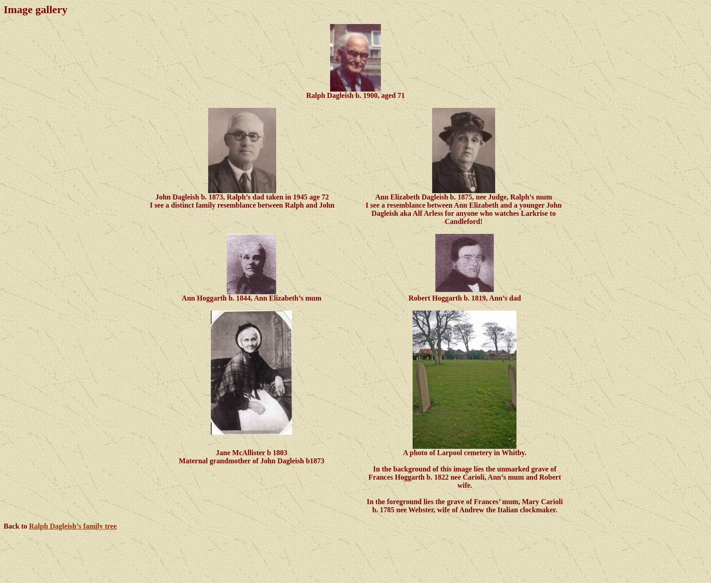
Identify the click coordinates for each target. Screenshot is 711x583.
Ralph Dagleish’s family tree (73, 526)
